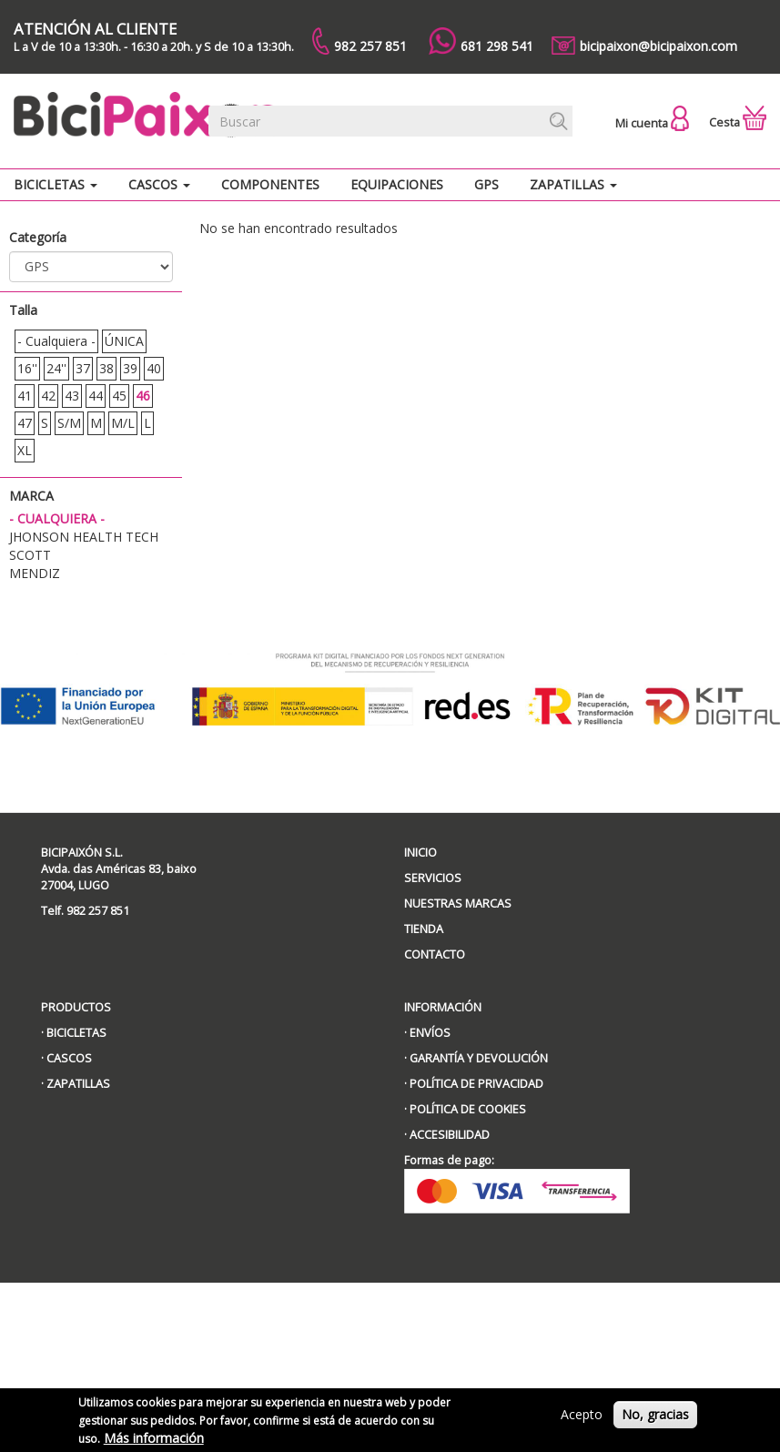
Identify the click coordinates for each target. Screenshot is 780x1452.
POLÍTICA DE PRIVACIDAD (476, 1084)
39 (130, 368)
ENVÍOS (430, 1033)
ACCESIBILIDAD (450, 1134)
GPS (486, 184)
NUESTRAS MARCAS (458, 903)
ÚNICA (124, 341)
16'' (27, 368)
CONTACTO (434, 954)
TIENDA (423, 929)
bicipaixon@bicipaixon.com (644, 45)
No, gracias (655, 1419)
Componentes (270, 184)
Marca (31, 495)
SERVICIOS (432, 878)
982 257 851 (359, 41)
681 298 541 (481, 41)
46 (143, 395)
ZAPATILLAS (78, 1084)
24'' (56, 368)
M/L (123, 423)
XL (24, 450)
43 (72, 395)
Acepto (582, 1419)
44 (95, 395)
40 (154, 368)
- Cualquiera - (56, 341)
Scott (30, 555)
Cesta (737, 122)
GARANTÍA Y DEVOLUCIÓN (479, 1058)
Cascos (159, 184)
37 (83, 368)
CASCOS (69, 1058)
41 (24, 395)
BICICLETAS (76, 1033)
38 (106, 368)
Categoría (37, 237)
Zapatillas (573, 184)
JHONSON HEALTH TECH (83, 536)
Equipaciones (396, 184)
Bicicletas (55, 184)
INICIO (420, 852)
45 (119, 395)
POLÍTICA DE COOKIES (468, 1109)
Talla (23, 310)
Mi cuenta (652, 123)
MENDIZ (34, 573)
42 (48, 395)
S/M (69, 423)
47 (24, 423)
